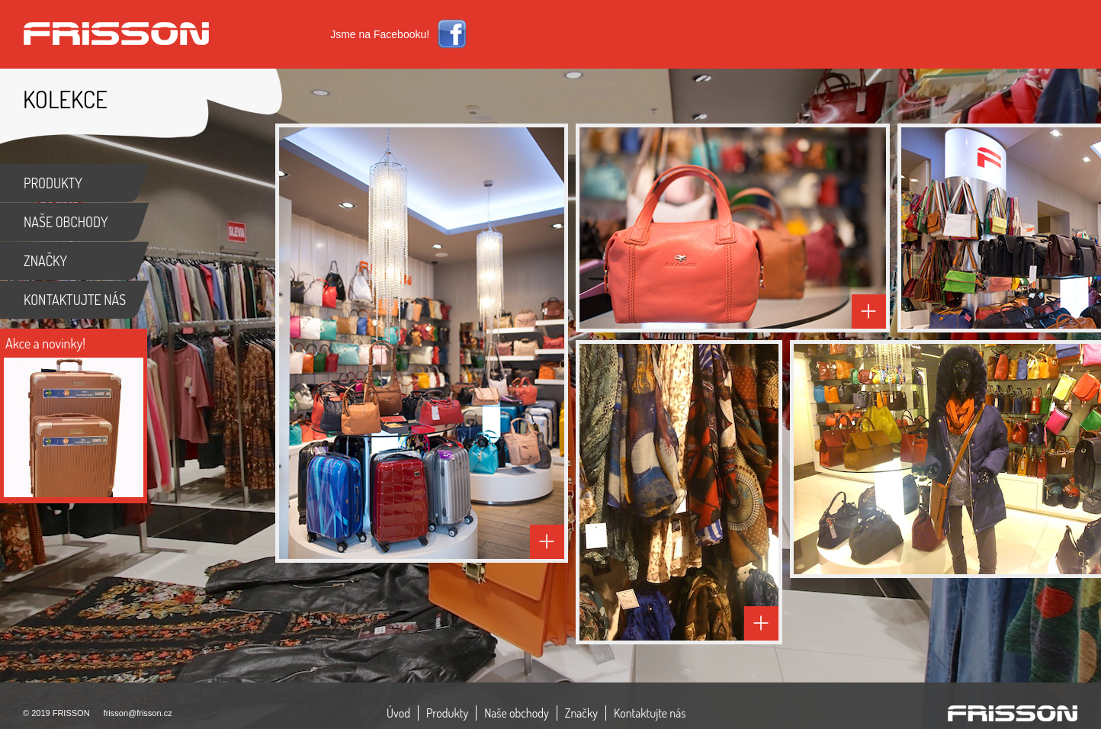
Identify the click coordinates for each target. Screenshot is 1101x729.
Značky (581, 713)
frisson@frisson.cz (138, 713)
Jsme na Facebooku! (379, 34)
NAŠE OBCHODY (66, 222)
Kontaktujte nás (650, 713)
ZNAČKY (45, 260)
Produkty (447, 713)
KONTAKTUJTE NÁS (75, 299)
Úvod (398, 713)
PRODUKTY (53, 183)
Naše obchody (516, 713)
